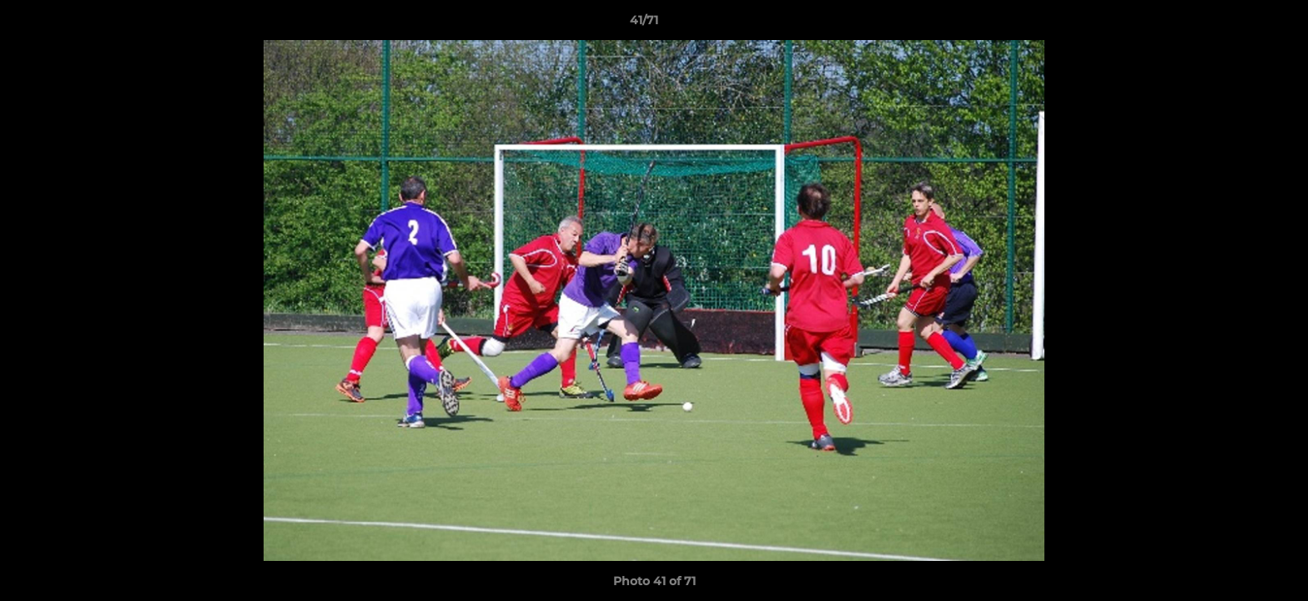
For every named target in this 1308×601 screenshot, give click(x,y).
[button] (1238, 24)
